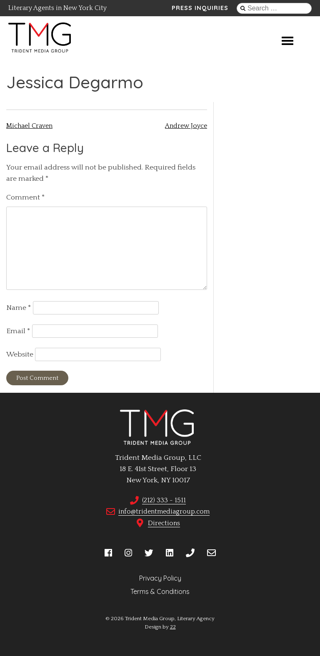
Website (19, 354)
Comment (25, 197)
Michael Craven (29, 126)
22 (173, 627)
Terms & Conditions (160, 591)
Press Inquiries (200, 8)
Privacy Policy (160, 578)
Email (18, 331)
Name (18, 308)
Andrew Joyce (186, 126)
